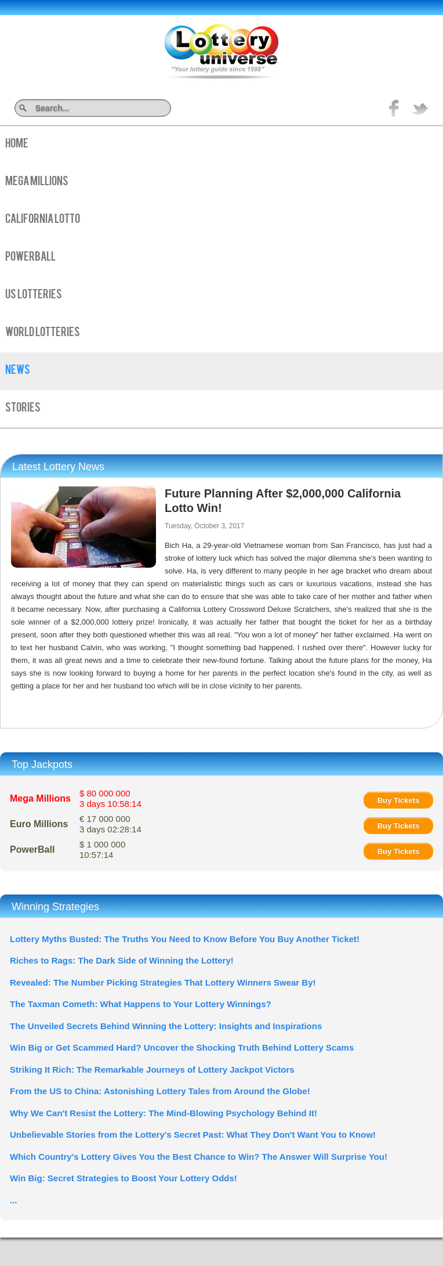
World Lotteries (42, 333)
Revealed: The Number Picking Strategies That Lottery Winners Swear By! (163, 982)
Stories (23, 408)
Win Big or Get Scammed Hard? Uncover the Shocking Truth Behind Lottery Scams (182, 1047)
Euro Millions (39, 824)
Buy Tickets (398, 800)
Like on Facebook (394, 108)
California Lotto (42, 220)
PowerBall (30, 258)
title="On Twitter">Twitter (420, 108)
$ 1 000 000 (102, 849)
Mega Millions (36, 182)
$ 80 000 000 (110, 798)
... (13, 1200)
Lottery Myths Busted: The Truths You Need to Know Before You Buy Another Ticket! (185, 939)
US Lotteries (33, 295)
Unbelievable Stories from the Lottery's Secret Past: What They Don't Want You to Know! (193, 1134)
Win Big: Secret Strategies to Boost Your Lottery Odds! (123, 1178)
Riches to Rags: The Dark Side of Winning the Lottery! (122, 960)
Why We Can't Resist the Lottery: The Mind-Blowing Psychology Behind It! (163, 1113)
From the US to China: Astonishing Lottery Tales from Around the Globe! (160, 1091)
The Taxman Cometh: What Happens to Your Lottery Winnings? (140, 1004)
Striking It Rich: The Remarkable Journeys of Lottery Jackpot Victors (152, 1069)
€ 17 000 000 (110, 824)
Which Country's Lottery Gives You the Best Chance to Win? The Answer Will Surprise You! (198, 1157)
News (17, 371)
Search (166, 107)
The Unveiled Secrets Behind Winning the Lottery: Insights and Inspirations (166, 1026)
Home (16, 144)
